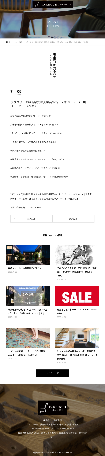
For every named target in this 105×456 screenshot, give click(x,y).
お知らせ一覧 (52, 373)
